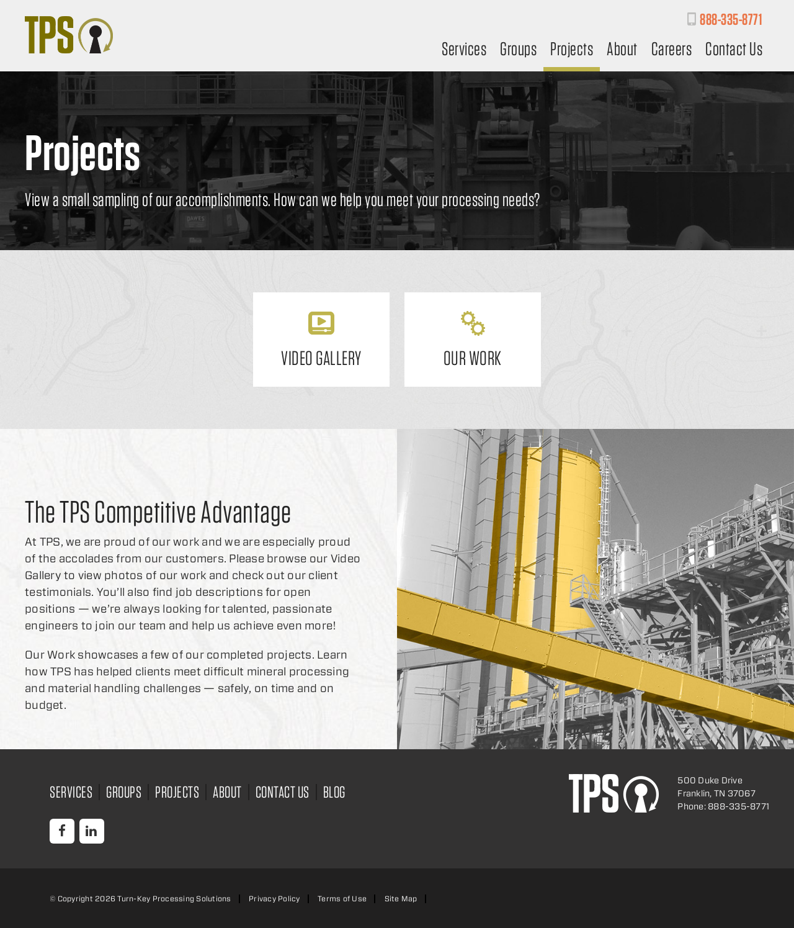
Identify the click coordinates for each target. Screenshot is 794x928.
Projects (571, 50)
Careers (671, 50)
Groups (518, 50)
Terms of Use (342, 898)
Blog (334, 791)
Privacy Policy (274, 898)
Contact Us (733, 50)
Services (464, 50)
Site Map (401, 898)
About (622, 50)
